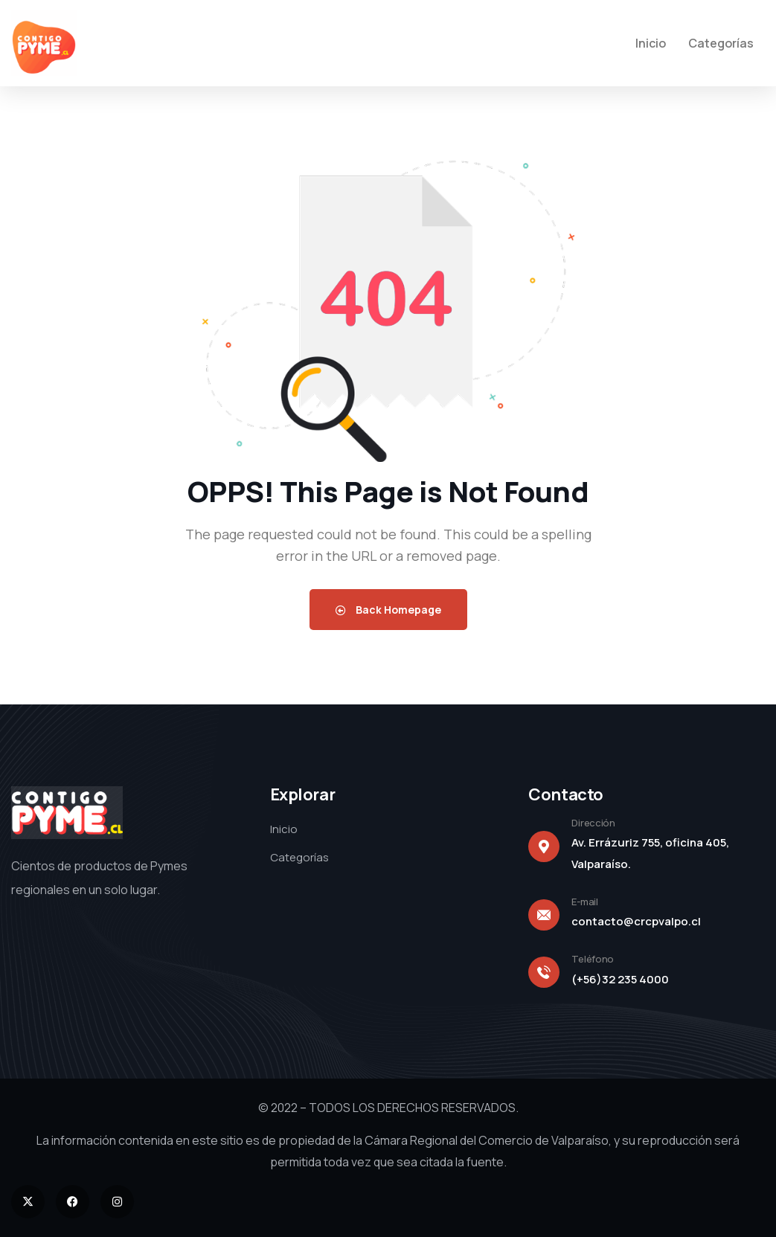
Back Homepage (388, 610)
